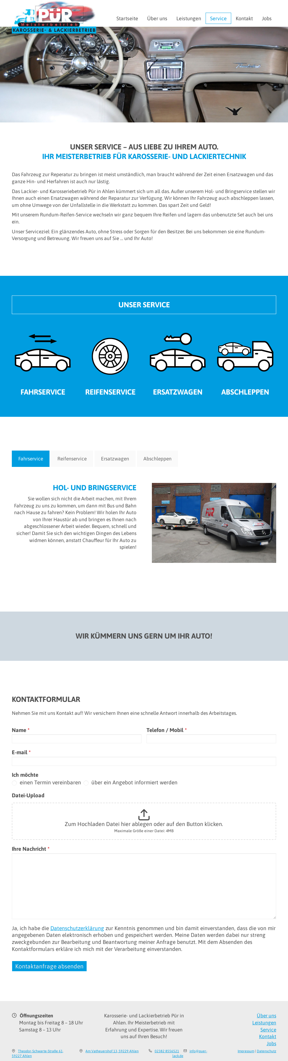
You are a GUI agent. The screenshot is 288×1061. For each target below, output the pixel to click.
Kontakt (244, 18)
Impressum (246, 1051)
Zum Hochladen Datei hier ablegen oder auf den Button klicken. (144, 824)
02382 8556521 (167, 1051)
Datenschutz (266, 1051)
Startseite (127, 18)
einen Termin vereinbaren (46, 782)
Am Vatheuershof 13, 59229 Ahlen (112, 1051)
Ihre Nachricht (31, 849)
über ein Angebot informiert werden (130, 782)
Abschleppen (245, 392)
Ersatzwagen (177, 392)
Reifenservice (110, 392)
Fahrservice (43, 392)
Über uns (157, 18)
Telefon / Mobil (167, 730)
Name (21, 730)
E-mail (21, 752)
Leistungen (188, 18)
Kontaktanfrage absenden (49, 966)
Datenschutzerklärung (77, 928)
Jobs (267, 18)
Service (218, 18)
